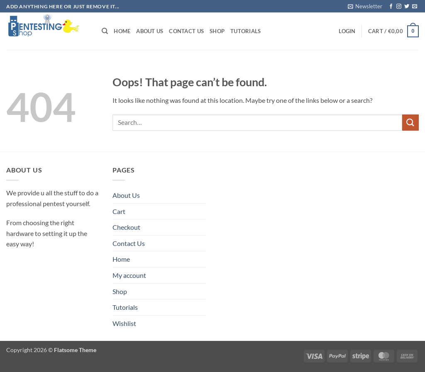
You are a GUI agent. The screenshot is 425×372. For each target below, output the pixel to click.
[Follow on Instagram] (398, 7)
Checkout (126, 227)
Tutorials (245, 31)
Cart (118, 211)
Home (122, 31)
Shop (217, 31)
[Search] (105, 31)
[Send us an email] (414, 7)
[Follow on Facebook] (390, 7)
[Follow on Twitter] (406, 7)
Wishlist (124, 323)
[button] (365, 6)
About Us (149, 31)
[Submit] (410, 122)
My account (129, 275)
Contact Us (186, 31)
